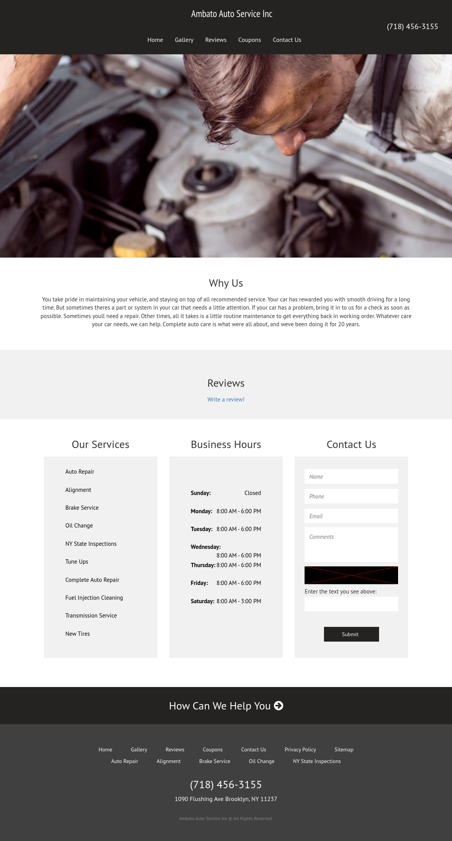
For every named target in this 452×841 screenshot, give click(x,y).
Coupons (249, 39)
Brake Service (82, 507)
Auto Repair (80, 471)
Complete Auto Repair (92, 579)
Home (155, 39)
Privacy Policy (300, 749)
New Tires (78, 633)
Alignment (79, 489)
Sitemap (343, 749)
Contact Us (287, 39)
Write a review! (226, 399)
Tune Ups (77, 561)
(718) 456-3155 (412, 26)
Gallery (184, 39)
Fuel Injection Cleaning (94, 597)
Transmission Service (91, 615)
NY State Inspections (91, 543)
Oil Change (79, 525)
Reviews (216, 39)
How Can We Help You (226, 705)
